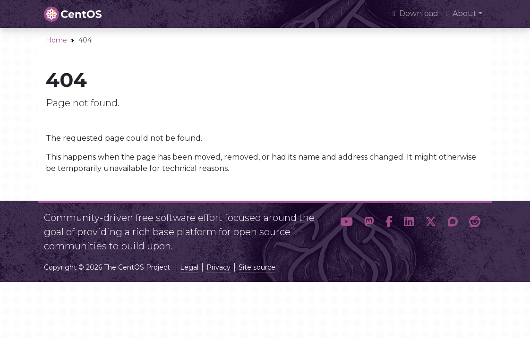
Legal (189, 267)
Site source (257, 267)
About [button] (461, 13)
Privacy (218, 267)
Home (56, 40)
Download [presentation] (415, 13)
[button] (346, 228)
